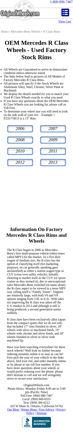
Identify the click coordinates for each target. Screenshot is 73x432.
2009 (52, 139)
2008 (20, 139)
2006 (20, 128)
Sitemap (41, 413)
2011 (53, 151)
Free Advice (46, 409)
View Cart (64, 21)
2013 (52, 162)
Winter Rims (29, 409)
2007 (52, 128)
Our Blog (13, 409)
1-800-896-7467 (61, 2)
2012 (20, 162)
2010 (20, 151)
